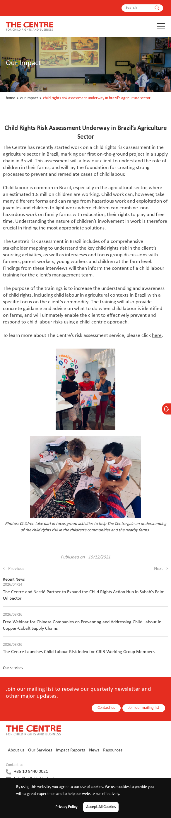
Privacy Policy (66, 807)
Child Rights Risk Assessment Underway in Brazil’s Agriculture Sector (97, 98)
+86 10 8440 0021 (31, 771)
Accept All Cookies (101, 807)
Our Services (40, 750)
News (94, 750)
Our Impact (29, 98)
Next (161, 568)
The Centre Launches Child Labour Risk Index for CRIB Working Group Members (79, 652)
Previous (13, 568)
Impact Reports (70, 750)
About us (16, 750)
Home (10, 98)
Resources (112, 750)
